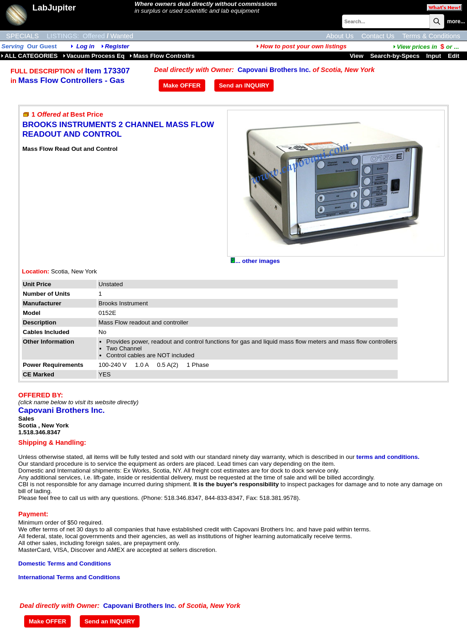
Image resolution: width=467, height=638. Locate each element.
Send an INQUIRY (244, 85)
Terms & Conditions (431, 36)
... (426, 46)
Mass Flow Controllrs (162, 55)
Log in (85, 46)
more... (456, 21)
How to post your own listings (301, 46)
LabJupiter (54, 7)
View (356, 55)
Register (117, 46)
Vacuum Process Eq (94, 55)
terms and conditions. (387, 456)
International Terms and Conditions (69, 577)
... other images (255, 260)
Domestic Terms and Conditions (64, 563)
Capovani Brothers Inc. (274, 69)
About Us (339, 36)
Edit (454, 55)
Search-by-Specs (395, 55)
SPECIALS (22, 36)
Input (433, 55)
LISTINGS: (63, 36)
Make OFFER (182, 85)
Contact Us (377, 36)
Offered (94, 36)
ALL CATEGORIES (29, 55)
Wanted (121, 36)
